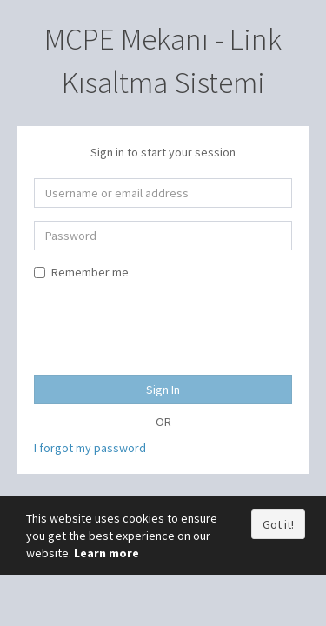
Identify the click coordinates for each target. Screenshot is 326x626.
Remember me (81, 272)
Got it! (278, 524)
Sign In (163, 389)
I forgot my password (90, 448)
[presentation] (166, 323)
